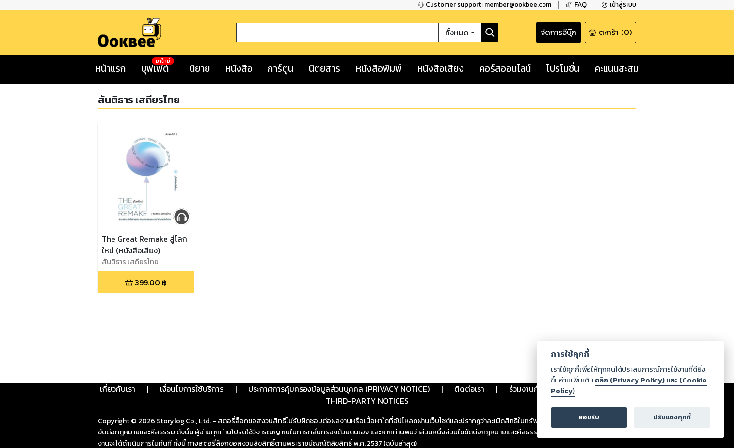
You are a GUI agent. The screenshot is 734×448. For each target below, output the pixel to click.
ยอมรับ (588, 417)
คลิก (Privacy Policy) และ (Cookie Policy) (629, 385)
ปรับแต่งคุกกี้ (672, 417)
